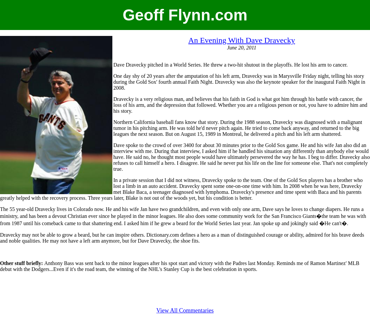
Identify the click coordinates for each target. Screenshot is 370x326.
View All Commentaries (185, 310)
